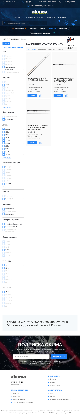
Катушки (33, 28)
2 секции (8, 167)
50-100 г (8, 295)
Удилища (52, 28)
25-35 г (7, 271)
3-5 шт (7, 172)
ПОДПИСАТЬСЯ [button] (59, 356)
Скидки (52, 396)
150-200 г (8, 300)
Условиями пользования (38, 363)
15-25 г (7, 268)
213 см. (7, 143)
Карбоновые (9, 214)
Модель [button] (6, 78)
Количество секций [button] (11, 163)
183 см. (7, 135)
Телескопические (11, 116)
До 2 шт (8, 183)
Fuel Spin (8, 98)
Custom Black (9, 93)
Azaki (7, 87)
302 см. (7, 129)
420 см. (7, 151)
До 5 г (7, 282)
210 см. (7, 140)
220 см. (7, 146)
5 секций (8, 175)
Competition (9, 90)
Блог (51, 393)
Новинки (51, 17)
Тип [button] (4, 52)
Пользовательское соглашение (22, 402)
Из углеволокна (10, 211)
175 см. (7, 132)
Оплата (52, 382)
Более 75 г (8, 279)
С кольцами (9, 199)
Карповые (8, 56)
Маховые (8, 61)
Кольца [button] (5, 192)
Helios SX (8, 101)
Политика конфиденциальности (60, 399)
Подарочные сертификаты (40, 33)
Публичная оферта (18, 399)
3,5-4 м (7, 247)
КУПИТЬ (32, 95)
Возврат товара (55, 385)
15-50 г (7, 292)
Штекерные (9, 119)
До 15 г (7, 306)
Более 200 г (9, 303)
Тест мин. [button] (6, 261)
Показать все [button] (6, 107)
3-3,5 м (7, 250)
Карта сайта (16, 396)
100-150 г (8, 297)
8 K (6, 82)
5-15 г (7, 265)
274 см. (7, 149)
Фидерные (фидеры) (12, 72)
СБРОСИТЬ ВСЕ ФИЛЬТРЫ (13, 47)
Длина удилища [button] (9, 237)
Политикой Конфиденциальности (50, 361)
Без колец (8, 196)
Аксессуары (63, 28)
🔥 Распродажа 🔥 (19, 28)
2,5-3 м (7, 241)
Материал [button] (6, 204)
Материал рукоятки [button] (11, 220)
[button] (47, 2)
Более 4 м (8, 252)
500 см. (7, 154)
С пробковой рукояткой (13, 224)
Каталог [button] (17, 17)
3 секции (8, 169)
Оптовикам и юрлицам (34, 17)
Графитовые (9, 208)
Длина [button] (5, 125)
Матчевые (8, 59)
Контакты (62, 17)
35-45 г (7, 273)
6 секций (8, 178)
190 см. (7, 137)
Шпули (42, 28)
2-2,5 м (7, 244)
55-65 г (7, 276)
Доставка (53, 379)
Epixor (7, 96)
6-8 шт (7, 181)
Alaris (7, 84)
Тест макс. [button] (6, 288)
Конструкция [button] (8, 112)
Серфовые (8, 64)
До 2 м (7, 255)
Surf (6, 104)
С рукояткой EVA (11, 227)
